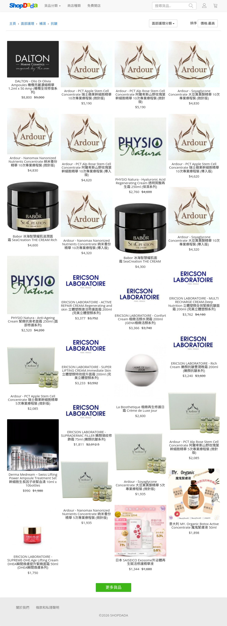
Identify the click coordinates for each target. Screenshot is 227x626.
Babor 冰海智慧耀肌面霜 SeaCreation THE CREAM (140, 259)
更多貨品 (113, 587)
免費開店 (94, 5)
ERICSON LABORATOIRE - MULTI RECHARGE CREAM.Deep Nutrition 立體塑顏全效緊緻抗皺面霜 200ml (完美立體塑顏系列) (194, 303)
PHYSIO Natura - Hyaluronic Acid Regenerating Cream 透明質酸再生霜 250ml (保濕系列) (140, 183)
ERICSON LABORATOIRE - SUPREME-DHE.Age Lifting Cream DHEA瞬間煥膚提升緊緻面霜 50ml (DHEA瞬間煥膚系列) (32, 562)
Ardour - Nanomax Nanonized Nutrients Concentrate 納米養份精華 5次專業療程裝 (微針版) (86, 514)
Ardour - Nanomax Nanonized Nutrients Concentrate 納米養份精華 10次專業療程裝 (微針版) (32, 161)
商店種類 (74, 5)
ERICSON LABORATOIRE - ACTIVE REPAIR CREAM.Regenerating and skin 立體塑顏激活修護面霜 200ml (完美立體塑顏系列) (86, 307)
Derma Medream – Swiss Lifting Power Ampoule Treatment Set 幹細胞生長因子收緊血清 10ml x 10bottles (32, 480)
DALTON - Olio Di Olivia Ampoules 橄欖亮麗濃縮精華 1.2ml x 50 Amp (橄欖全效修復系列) (32, 86)
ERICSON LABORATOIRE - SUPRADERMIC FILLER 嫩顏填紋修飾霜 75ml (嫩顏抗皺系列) (86, 435)
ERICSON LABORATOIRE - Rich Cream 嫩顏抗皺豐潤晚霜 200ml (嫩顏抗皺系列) (194, 367)
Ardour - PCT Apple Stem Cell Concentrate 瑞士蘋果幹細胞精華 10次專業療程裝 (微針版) (87, 94)
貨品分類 (52, 5)
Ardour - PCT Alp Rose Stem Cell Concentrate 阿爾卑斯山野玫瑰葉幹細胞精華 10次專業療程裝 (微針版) (140, 96)
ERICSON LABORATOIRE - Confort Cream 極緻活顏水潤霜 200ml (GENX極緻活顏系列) (140, 319)
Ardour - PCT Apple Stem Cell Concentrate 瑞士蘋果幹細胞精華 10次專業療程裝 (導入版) (194, 167)
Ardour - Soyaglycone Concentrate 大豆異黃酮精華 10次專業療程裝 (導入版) (194, 240)
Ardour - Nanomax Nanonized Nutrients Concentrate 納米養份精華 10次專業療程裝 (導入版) (86, 244)
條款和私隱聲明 (47, 607)
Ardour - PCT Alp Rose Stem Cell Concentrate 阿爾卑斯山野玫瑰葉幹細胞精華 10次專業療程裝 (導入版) (87, 169)
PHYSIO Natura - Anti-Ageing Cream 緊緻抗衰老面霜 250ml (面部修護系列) (33, 321)
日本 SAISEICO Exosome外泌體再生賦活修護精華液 (140, 562)
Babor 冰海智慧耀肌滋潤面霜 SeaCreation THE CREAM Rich (33, 238)
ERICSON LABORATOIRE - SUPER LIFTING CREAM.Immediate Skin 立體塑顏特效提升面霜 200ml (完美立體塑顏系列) (86, 372)
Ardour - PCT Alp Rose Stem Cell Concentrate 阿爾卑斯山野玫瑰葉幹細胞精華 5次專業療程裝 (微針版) (194, 447)
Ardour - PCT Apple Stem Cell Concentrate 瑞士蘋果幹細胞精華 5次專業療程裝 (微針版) (33, 399)
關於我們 (22, 607)
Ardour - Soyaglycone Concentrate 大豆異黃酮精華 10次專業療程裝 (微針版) (194, 94)
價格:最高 (208, 23)
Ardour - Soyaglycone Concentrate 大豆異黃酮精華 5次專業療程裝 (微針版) (140, 485)
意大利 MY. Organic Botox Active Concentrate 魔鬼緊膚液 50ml (194, 525)
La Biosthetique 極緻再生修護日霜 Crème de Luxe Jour (140, 408)
